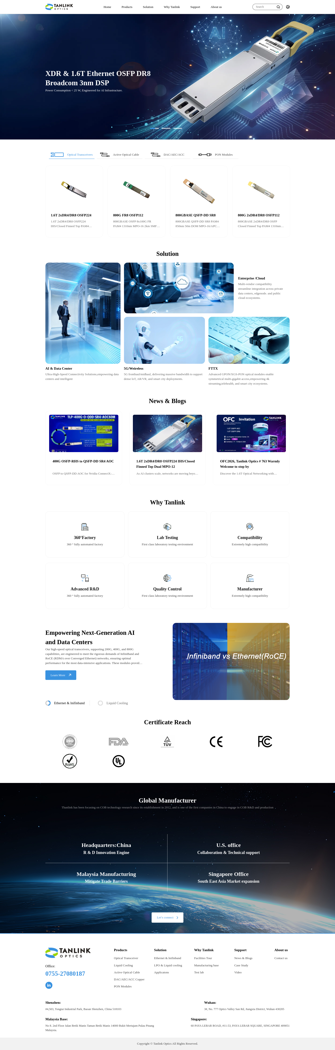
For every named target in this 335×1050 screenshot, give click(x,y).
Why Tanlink (172, 7)
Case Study (241, 965)
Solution (148, 7)
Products (127, 7)
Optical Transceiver (126, 958)
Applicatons (161, 972)
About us (216, 7)
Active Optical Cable (127, 972)
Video (238, 972)
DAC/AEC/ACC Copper (129, 979)
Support (195, 7)
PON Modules (123, 986)
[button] (154, 128)
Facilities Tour (203, 958)
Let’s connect (167, 917)
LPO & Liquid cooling (168, 965)
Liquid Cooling (123, 965)
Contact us (281, 958)
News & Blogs (243, 958)
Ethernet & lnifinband (167, 958)
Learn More (61, 675)
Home (107, 7)
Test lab (199, 972)
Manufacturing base (206, 965)
